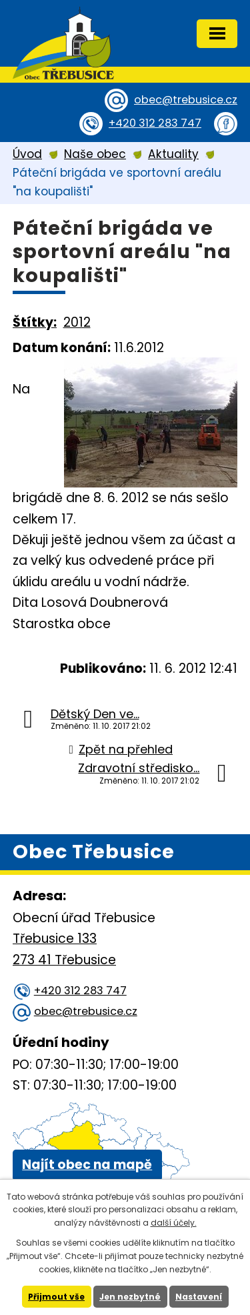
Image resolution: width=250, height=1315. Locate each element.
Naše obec (95, 154)
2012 (77, 322)
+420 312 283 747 (155, 123)
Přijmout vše (56, 1296)
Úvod (27, 154)
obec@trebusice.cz (185, 99)
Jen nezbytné (130, 1296)
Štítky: (35, 322)
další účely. (174, 1222)
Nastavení (198, 1296)
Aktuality (173, 154)
